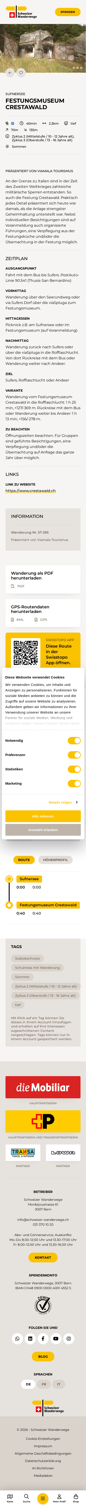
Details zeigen (60, 802)
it (58, 1384)
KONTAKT (43, 1257)
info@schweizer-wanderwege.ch (43, 1220)
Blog (43, 1356)
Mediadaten (43, 1476)
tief (70, 123)
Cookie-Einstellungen (43, 1439)
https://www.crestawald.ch (31, 491)
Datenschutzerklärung (43, 1461)
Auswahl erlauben (43, 830)
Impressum (43, 1446)
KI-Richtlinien (43, 1468)
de (28, 1384)
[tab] (74, 68)
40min (28, 123)
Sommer (16, 146)
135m (31, 130)
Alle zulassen (43, 816)
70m (12, 130)
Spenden (68, 12)
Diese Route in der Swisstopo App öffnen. (59, 654)
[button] (43, 48)
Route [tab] (24, 860)
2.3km (50, 123)
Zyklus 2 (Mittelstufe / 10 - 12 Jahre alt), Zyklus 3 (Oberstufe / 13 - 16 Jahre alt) (40, 138)
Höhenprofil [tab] (55, 860)
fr (44, 1384)
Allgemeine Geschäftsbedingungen (43, 1453)
